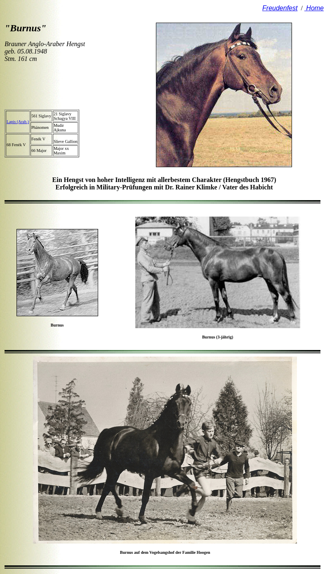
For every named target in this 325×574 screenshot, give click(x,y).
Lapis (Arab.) (18, 121)
